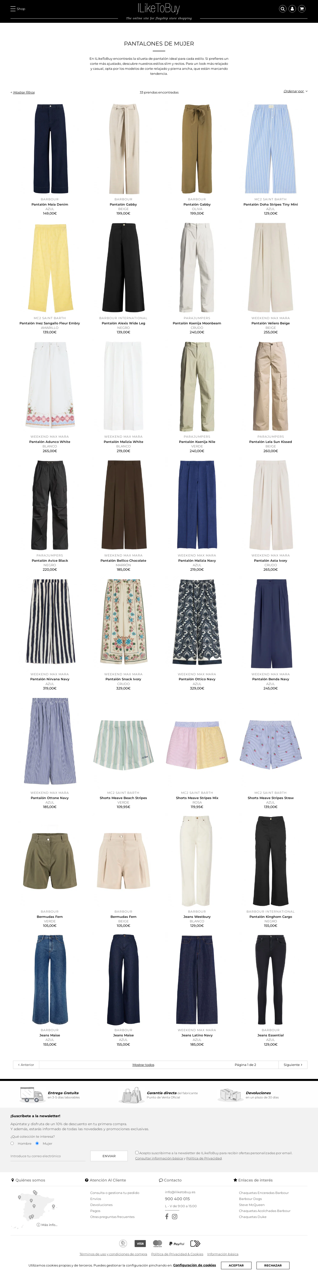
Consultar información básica (159, 1158)
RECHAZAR (273, 1265)
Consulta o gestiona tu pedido (114, 1193)
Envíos (95, 1199)
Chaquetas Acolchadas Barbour (264, 1211)
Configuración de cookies (194, 1265)
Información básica (222, 1254)
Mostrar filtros (23, 92)
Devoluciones (101, 1205)
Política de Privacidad (204, 1158)
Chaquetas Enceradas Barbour (264, 1193)
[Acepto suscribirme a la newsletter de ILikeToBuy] (136, 1152)
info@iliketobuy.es (180, 1192)
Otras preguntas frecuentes (112, 1217)
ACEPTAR (236, 1265)
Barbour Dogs (250, 1199)
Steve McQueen (252, 1205)
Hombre (25, 1143)
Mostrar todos (143, 1065)
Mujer (47, 1143)
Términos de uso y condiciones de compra (113, 1254)
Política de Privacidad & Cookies (177, 1254)
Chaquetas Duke (252, 1217)
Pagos (95, 1211)
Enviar (109, 1156)
